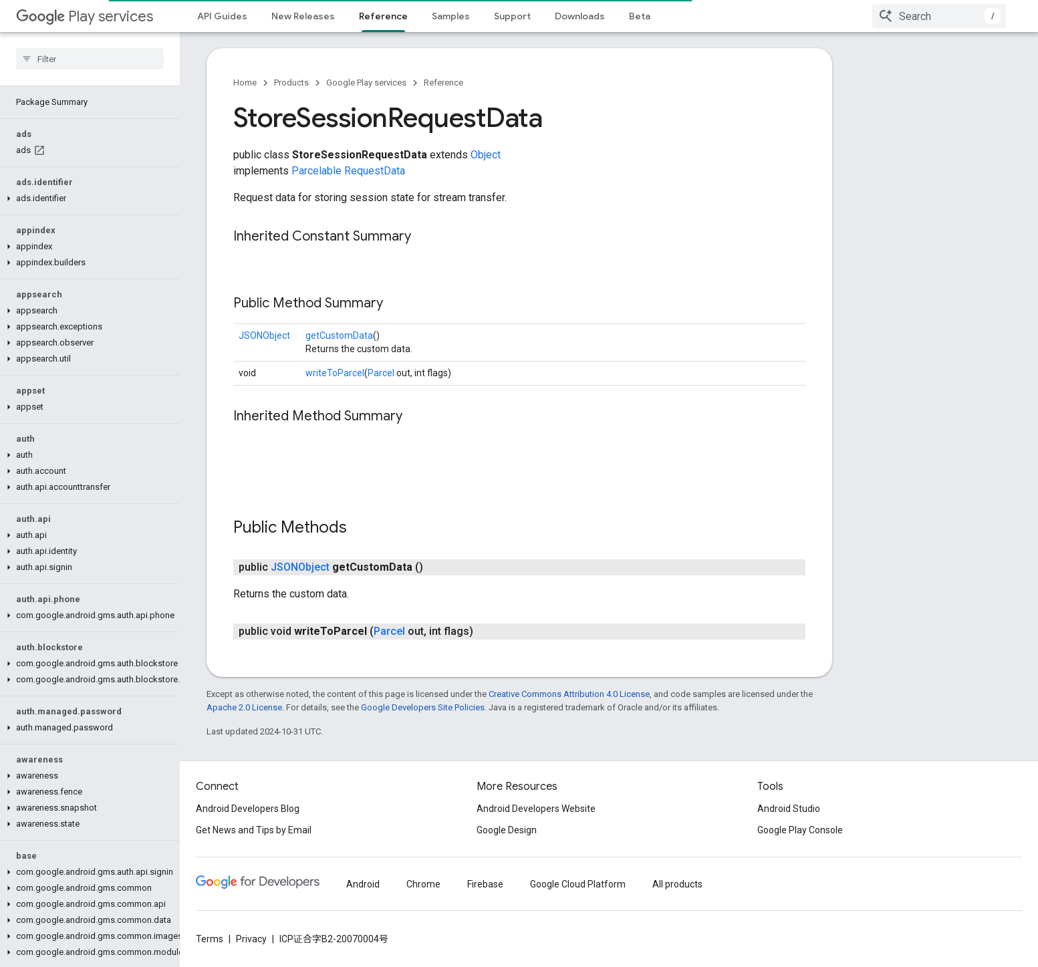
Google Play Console (800, 830)
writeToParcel (334, 373)
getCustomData (339, 335)
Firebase (485, 884)
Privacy (251, 939)
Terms (209, 939)
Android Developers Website (536, 808)
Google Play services (366, 83)
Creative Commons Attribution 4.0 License (569, 694)
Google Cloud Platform (578, 884)
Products (291, 83)
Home (245, 83)
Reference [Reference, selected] (383, 16)
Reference (443, 83)
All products (677, 884)
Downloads (580, 16)
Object (486, 154)
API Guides (222, 16)
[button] (87, 198)
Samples (451, 16)
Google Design (507, 830)
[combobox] (939, 16)
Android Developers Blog (247, 808)
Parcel (381, 373)
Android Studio (788, 808)
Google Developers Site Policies (423, 707)
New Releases (303, 16)
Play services (84, 16)
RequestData (374, 170)
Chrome (423, 884)
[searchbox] (90, 59)
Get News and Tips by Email (253, 830)
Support (512, 16)
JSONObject (264, 335)
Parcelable (316, 170)
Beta (639, 16)
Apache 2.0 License (244, 707)
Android (363, 884)
